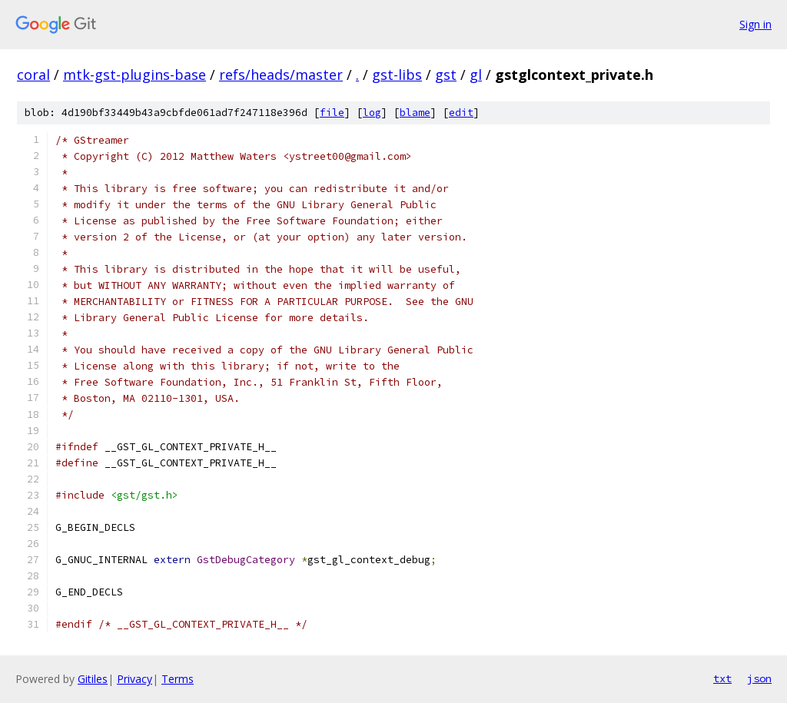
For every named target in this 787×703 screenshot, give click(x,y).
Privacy (134, 678)
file (332, 112)
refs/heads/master (281, 74)
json (759, 678)
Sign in (755, 24)
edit (461, 112)
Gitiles (93, 678)
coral (33, 74)
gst (446, 74)
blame (415, 112)
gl (476, 74)
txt (722, 678)
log (372, 112)
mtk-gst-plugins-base (134, 74)
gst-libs (397, 74)
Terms (177, 678)
